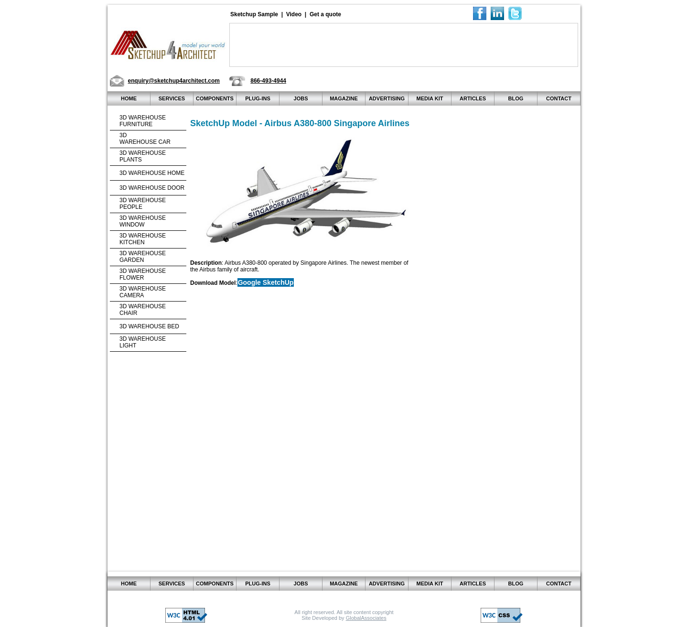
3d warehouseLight (142, 342)
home (129, 98)
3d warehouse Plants (142, 156)
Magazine (344, 98)
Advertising (387, 98)
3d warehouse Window (142, 221)
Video (293, 14)
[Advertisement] (404, 44)
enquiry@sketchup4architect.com (174, 80)
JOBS (301, 98)
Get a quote (325, 14)
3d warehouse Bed (149, 326)
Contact (558, 98)
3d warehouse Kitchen (142, 239)
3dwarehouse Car (145, 138)
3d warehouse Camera (142, 292)
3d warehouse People (142, 203)
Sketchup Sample (254, 14)
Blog (516, 98)
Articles (473, 98)
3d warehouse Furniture (142, 121)
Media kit (430, 98)
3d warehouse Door (151, 187)
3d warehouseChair (142, 309)
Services (172, 98)
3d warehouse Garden (142, 256)
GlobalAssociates (366, 618)
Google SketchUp (266, 282)
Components (215, 98)
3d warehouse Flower (142, 274)
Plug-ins (257, 98)
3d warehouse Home (151, 173)
